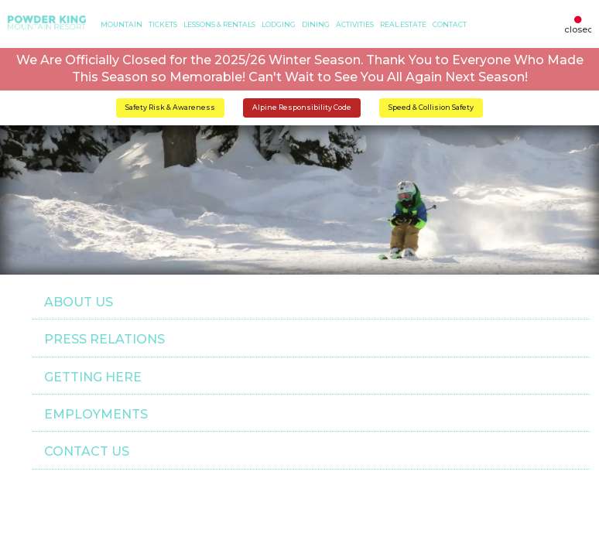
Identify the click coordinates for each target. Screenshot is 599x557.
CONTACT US (86, 451)
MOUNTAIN (121, 24)
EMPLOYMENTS (96, 414)
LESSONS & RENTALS (219, 24)
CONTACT (450, 24)
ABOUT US (78, 302)
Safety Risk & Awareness (170, 107)
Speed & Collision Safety (431, 107)
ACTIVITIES (355, 24)
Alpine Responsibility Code (301, 107)
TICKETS (163, 24)
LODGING (279, 24)
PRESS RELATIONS (104, 339)
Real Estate (403, 24)
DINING (316, 24)
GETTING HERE (93, 377)
